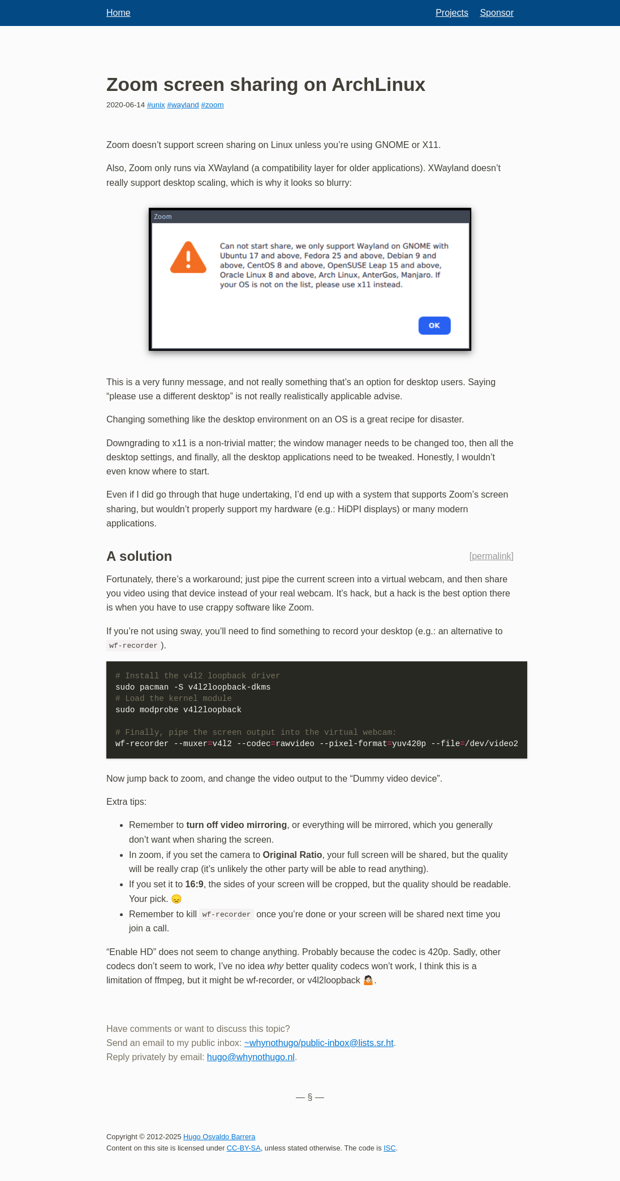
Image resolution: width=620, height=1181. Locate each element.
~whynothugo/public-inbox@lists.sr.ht (319, 1042)
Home (118, 13)
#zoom (212, 105)
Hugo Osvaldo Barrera (219, 1136)
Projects (452, 13)
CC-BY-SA (244, 1147)
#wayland (183, 105)
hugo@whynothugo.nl (251, 1057)
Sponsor (497, 13)
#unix (156, 105)
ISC (389, 1147)
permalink (491, 556)
